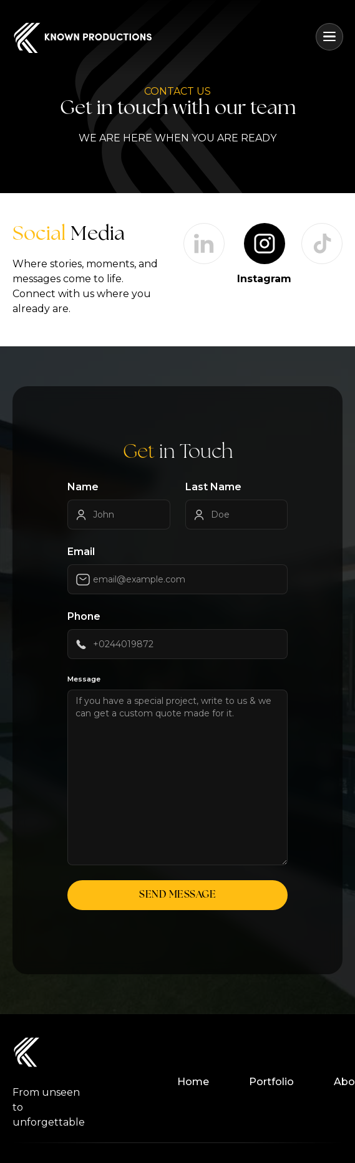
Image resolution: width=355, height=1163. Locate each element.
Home (193, 1082)
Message (83, 679)
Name (83, 487)
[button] (329, 37)
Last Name (213, 487)
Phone (83, 616)
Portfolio (271, 1082)
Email (81, 552)
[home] (82, 37)
